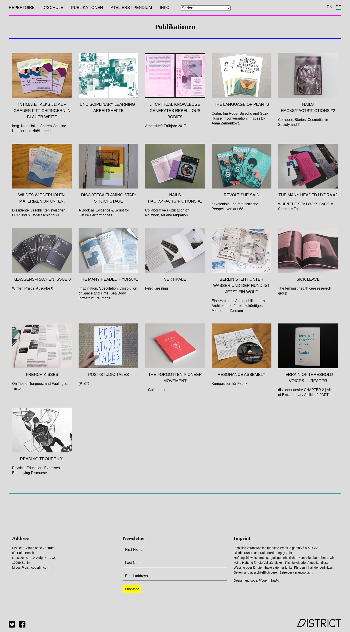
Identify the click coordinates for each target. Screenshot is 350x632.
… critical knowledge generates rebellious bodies (175, 110)
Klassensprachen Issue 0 (42, 279)
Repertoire (22, 7)
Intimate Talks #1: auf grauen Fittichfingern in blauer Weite (42, 110)
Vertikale (175, 279)
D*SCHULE (53, 7)
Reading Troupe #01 (42, 459)
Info (164, 7)
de (338, 7)
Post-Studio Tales (108, 374)
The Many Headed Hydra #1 (108, 279)
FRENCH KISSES (42, 374)
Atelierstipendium (131, 7)
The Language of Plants (241, 104)
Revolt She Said (241, 195)
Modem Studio (269, 580)
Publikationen (87, 7)
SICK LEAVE (308, 279)
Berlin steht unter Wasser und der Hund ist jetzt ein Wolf (241, 285)
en (329, 7)
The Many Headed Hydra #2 (308, 195)
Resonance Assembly (241, 374)
